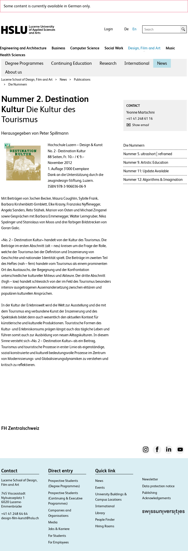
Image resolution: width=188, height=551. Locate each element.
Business (58, 48)
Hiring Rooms (104, 526)
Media (53, 522)
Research (108, 63)
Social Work (114, 48)
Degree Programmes (24, 63)
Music (170, 48)
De (126, 29)
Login (108, 29)
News (162, 63)
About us (13, 72)
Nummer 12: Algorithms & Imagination (153, 179)
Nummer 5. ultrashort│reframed (147, 154)
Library (100, 513)
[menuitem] (24, 63)
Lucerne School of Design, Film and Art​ (27, 79)
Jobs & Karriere (59, 529)
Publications (82, 79)
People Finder (105, 519)
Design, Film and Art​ (144, 48)
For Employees (58, 542)
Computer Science (84, 48)
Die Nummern (17, 84)
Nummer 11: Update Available (146, 171)
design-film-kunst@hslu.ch (20, 518)
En (134, 29)
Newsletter (150, 479)
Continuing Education (71, 63)
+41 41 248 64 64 (14, 514)
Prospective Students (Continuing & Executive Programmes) (65, 498)
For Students (57, 536)
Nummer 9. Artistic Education (145, 162)
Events (100, 487)
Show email (140, 125)
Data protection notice (158, 486)
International (136, 63)
